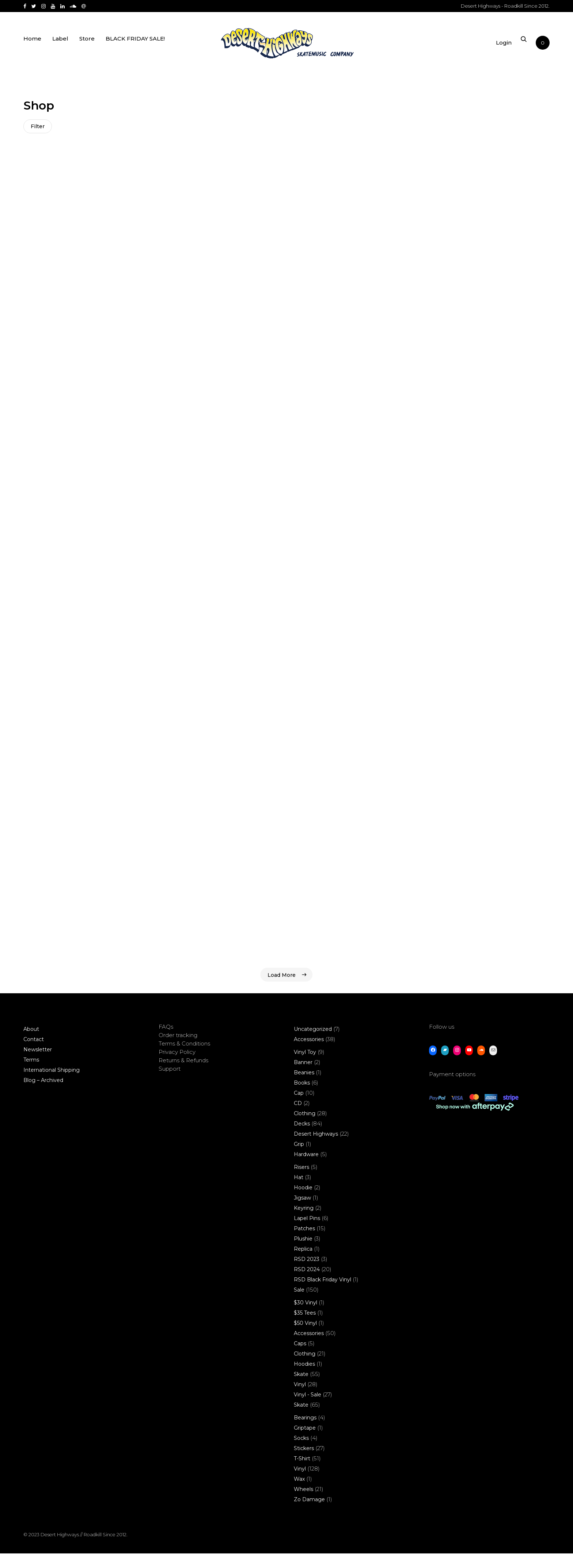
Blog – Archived (43, 1086)
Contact (33, 1046)
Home (32, 44)
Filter (38, 126)
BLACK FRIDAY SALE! (135, 44)
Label (60, 44)
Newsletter (37, 1056)
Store (87, 44)
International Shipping (51, 1076)
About (31, 1035)
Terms (31, 1066)
